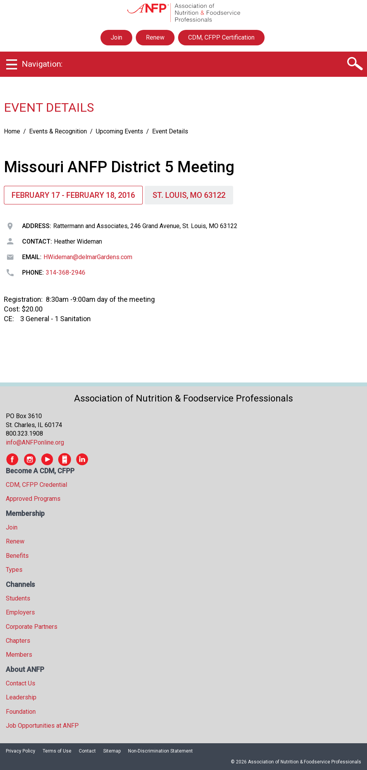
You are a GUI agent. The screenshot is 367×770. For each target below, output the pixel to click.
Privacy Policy (20, 751)
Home (12, 131)
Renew (155, 37)
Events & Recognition (58, 131)
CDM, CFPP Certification (221, 37)
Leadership (21, 697)
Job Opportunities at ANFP (42, 725)
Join (116, 37)
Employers (20, 612)
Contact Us (20, 683)
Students (18, 598)
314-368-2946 (65, 272)
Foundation (21, 711)
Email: (32, 257)
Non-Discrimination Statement (160, 751)
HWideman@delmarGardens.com (87, 257)
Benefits (17, 555)
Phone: (33, 272)
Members (19, 654)
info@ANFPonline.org (35, 442)
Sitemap (112, 751)
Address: (36, 226)
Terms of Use (57, 751)
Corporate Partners (31, 626)
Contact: (37, 241)
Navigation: (42, 64)
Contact (87, 751)
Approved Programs (33, 498)
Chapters (18, 640)
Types (14, 569)
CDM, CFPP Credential (36, 484)
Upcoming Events (119, 131)
